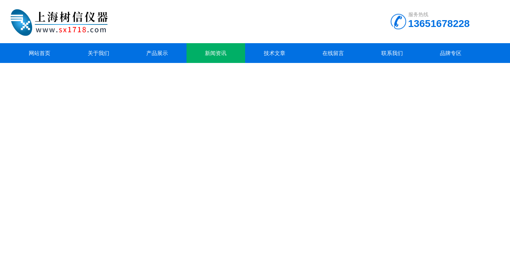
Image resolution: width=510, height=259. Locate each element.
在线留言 (333, 53)
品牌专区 (450, 53)
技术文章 (274, 53)
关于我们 (98, 53)
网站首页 (39, 53)
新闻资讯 (215, 53)
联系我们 (392, 53)
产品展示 (157, 53)
